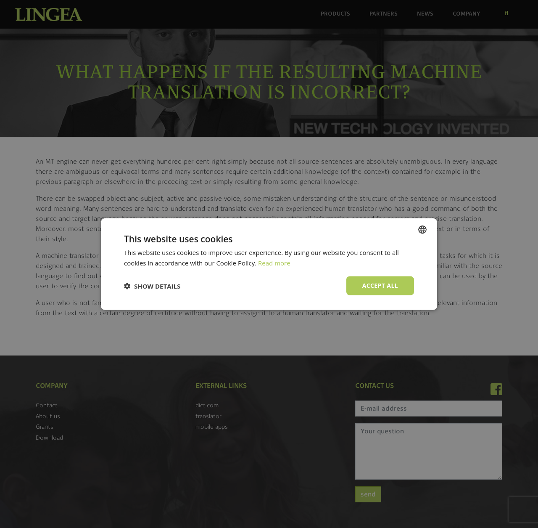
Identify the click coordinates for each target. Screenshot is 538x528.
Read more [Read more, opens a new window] (274, 262)
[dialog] (269, 264)
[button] (152, 285)
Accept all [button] (380, 285)
